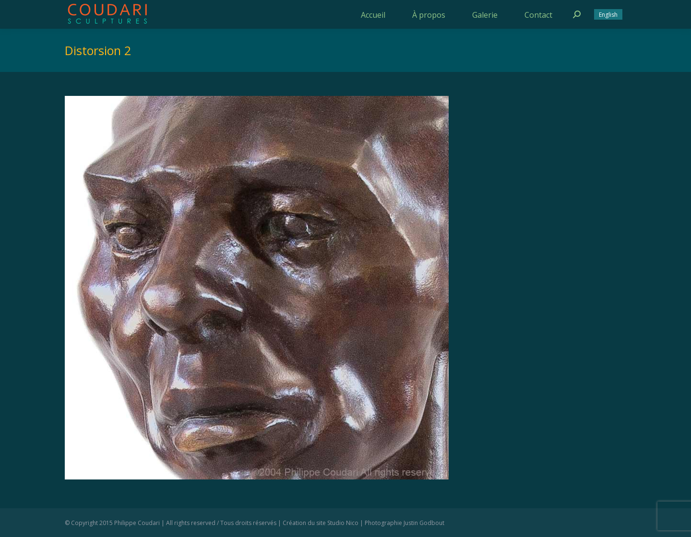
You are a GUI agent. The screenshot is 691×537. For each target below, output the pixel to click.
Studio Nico (342, 523)
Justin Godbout (424, 523)
